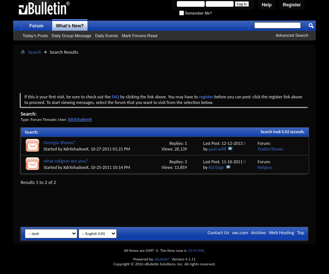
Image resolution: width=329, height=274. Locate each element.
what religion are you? (66, 161)
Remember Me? (195, 13)
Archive (258, 232)
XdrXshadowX (76, 149)
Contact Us (218, 232)
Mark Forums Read (139, 35)
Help (267, 5)
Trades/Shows (270, 149)
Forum (36, 26)
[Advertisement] (164, 73)
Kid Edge (216, 167)
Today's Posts (35, 35)
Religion (265, 167)
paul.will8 (217, 149)
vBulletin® (162, 259)
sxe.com (240, 232)
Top (300, 232)
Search (34, 52)
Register (292, 5)
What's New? (70, 26)
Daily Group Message (72, 35)
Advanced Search (292, 35)
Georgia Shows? (59, 142)
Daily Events (106, 35)
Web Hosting (281, 232)
